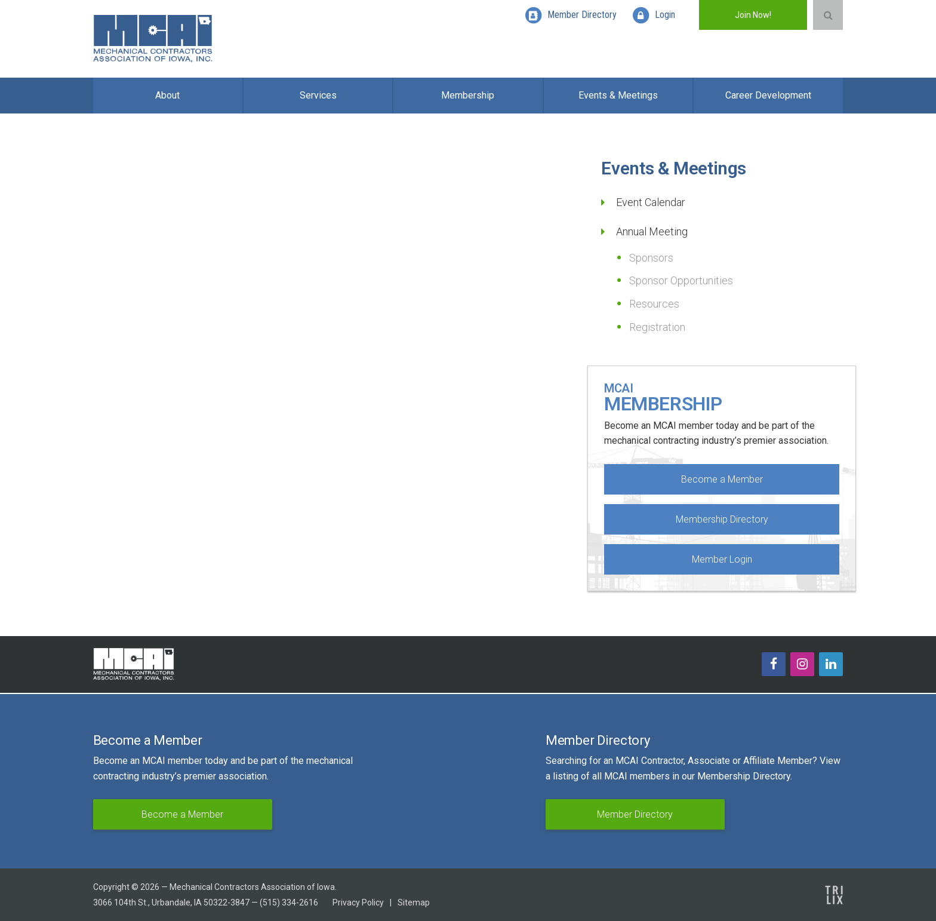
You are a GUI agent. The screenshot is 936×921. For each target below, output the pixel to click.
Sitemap (414, 902)
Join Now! (753, 15)
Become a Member (722, 479)
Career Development (768, 95)
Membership (467, 95)
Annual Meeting (652, 231)
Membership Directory (722, 519)
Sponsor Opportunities (681, 280)
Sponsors (651, 257)
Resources (654, 303)
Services (318, 95)
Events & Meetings (618, 95)
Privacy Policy (358, 902)
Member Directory (635, 814)
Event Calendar (650, 202)
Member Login (722, 559)
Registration (657, 327)
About (167, 95)
